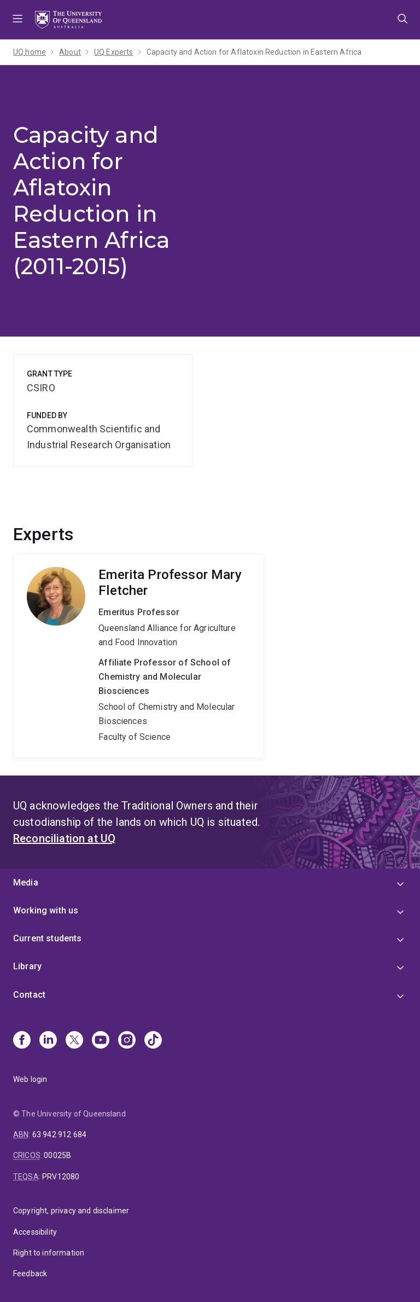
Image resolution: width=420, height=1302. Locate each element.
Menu (17, 19)
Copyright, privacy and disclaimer (71, 1210)
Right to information (48, 1252)
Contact (29, 994)
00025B (57, 1155)
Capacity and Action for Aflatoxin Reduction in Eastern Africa (254, 52)
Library (27, 966)
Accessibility (35, 1232)
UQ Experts (113, 52)
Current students (47, 938)
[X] (74, 1041)
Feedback (30, 1273)
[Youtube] (100, 1041)
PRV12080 (60, 1176)
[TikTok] (153, 1041)
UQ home (29, 52)
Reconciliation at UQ (64, 838)
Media (25, 882)
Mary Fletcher (139, 655)
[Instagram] (127, 1041)
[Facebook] (22, 1041)
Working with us (45, 910)
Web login (30, 1079)
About (70, 52)
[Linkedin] (48, 1041)
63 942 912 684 (59, 1134)
